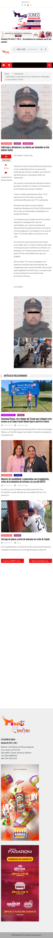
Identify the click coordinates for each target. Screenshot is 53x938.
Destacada (6, 143)
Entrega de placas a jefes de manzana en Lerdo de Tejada (25, 539)
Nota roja (28, 143)
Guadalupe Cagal (22, 425)
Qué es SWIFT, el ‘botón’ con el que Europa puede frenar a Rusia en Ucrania (14, 561)
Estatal (18, 475)
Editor (19, 543)
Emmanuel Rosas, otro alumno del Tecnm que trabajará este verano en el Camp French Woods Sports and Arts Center (26, 420)
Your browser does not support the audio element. (30, 49)
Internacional (8, 415)
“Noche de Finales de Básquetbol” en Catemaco (41, 561)
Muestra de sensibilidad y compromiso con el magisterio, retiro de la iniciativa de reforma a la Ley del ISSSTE (25, 480)
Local (17, 143)
